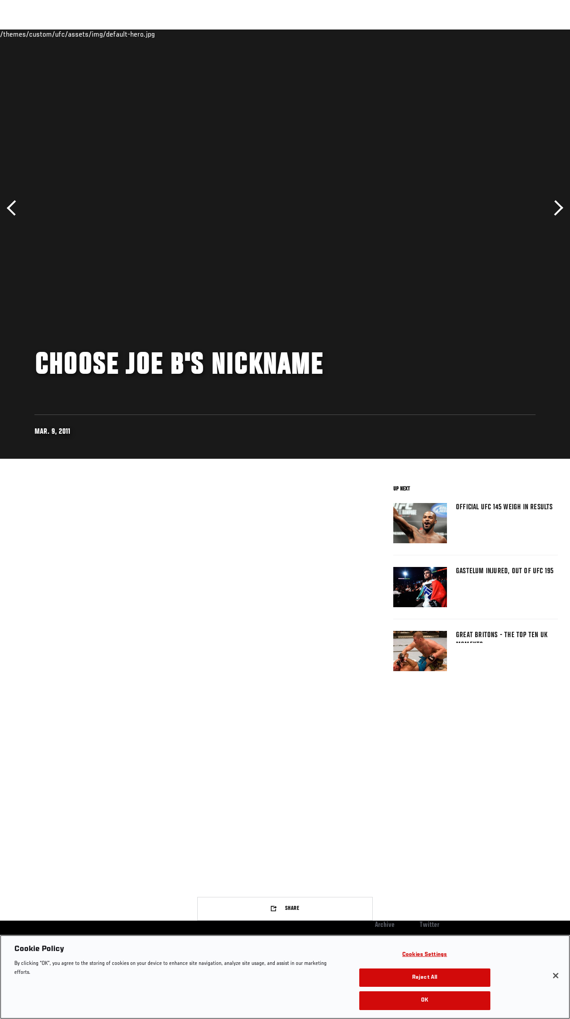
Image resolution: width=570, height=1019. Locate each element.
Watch (433, 34)
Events (24, 34)
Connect (397, 34)
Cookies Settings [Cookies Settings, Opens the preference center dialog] (424, 955)
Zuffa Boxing (476, 34)
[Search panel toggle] (541, 34)
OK (424, 1000)
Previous (14, 208)
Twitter (429, 925)
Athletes (102, 34)
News (137, 34)
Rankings (62, 34)
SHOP (516, 34)
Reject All (424, 978)
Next (555, 208)
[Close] (556, 975)
